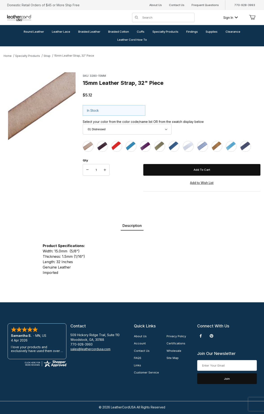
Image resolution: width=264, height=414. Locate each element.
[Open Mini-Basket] (252, 17)
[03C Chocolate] (102, 146)
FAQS (137, 358)
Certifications (176, 343)
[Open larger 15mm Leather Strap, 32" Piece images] (42, 106)
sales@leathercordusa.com (90, 349)
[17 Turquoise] (131, 146)
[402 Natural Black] (245, 146)
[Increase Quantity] (104, 169)
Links (137, 365)
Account (140, 343)
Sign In (230, 17)
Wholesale (174, 350)
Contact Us (176, 5)
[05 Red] (116, 146)
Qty (85, 160)
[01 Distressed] (88, 146)
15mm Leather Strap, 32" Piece (74, 55)
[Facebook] (200, 335)
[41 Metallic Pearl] (188, 146)
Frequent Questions (205, 5)
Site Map (173, 358)
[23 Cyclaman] (145, 146)
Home (8, 56)
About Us (155, 5)
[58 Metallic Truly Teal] (231, 146)
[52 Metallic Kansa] (216, 146)
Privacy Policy (176, 336)
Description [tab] (132, 225)
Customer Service (146, 372)
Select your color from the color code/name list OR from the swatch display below (143, 122)
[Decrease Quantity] (87, 169)
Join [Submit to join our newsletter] (227, 378)
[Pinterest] (211, 335)
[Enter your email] (227, 365)
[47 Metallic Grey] (202, 146)
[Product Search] (167, 17)
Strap (47, 56)
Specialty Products (27, 56)
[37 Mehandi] (159, 146)
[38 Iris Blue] (174, 146)
